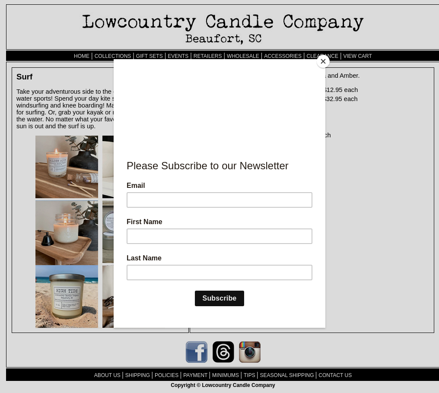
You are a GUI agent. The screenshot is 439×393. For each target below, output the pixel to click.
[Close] (323, 61)
